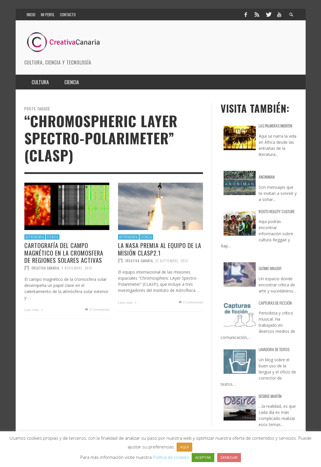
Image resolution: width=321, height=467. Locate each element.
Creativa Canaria (45, 268)
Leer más (34, 310)
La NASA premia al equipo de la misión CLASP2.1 (159, 249)
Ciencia (52, 237)
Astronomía (35, 237)
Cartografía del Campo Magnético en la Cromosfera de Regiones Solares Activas (63, 253)
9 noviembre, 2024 (76, 268)
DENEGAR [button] (229, 457)
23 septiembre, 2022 (171, 260)
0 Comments (96, 309)
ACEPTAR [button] (203, 457)
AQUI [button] (184, 447)
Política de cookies (171, 457)
